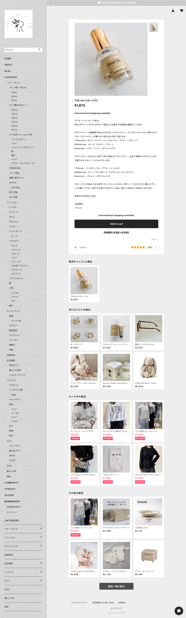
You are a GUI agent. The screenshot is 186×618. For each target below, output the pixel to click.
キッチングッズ (13, 311)
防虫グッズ (14, 365)
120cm (14, 118)
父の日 (12, 460)
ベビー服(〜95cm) (18, 87)
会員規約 (122, 603)
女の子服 (13, 197)
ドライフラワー (15, 399)
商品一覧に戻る (116, 586)
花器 (13, 395)
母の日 (12, 455)
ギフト (9, 441)
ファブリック (14, 335)
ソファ (14, 409)
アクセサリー (15, 241)
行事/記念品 (14, 168)
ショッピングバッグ (17, 375)
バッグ (14, 159)
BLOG (8, 71)
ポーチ (14, 236)
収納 (11, 349)
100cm (14, 110)
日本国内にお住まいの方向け (116, 232)
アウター (13, 226)
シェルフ (15, 421)
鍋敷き (12, 345)
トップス (12, 207)
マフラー (15, 297)
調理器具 (13, 330)
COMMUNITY (12, 483)
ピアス (14, 246)
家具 (11, 404)
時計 (11, 435)
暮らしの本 (12, 471)
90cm (14, 100)
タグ (13, 301)
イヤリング (16, 250)
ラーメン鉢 (16, 320)
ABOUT (8, 65)
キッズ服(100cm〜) (18, 105)
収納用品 (11, 355)
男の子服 (13, 192)
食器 (11, 316)
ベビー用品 (14, 173)
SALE (9, 465)
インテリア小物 (16, 390)
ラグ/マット (14, 385)
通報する (154, 239)
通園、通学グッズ (16, 177)
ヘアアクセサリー (19, 139)
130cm (14, 122)
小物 (11, 288)
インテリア (11, 380)
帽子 (13, 155)
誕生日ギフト (15, 450)
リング (14, 258)
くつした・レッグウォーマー (23, 147)
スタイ (14, 143)
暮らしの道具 (15, 370)
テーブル (15, 413)
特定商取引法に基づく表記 (103, 603)
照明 (11, 431)
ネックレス (16, 273)
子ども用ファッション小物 (20, 134)
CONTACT (10, 489)
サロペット (14, 221)
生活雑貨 (11, 360)
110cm (14, 114)
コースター (14, 340)
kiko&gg (15, 187)
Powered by (116, 613)
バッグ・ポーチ (15, 231)
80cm (14, 96)
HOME (8, 58)
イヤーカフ (16, 261)
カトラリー (13, 325)
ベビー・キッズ (13, 82)
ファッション (12, 202)
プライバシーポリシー (79, 603)
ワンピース (14, 212)
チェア (14, 417)
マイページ (12, 512)
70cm (14, 92)
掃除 (9, 476)
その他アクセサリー (20, 265)
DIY (10, 426)
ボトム (12, 217)
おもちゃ (12, 182)
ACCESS (9, 495)
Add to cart (116, 223)
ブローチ (15, 254)
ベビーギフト (15, 446)
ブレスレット (16, 269)
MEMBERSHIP (14, 507)
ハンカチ (15, 293)
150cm (14, 130)
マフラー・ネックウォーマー (23, 163)
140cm (14, 126)
